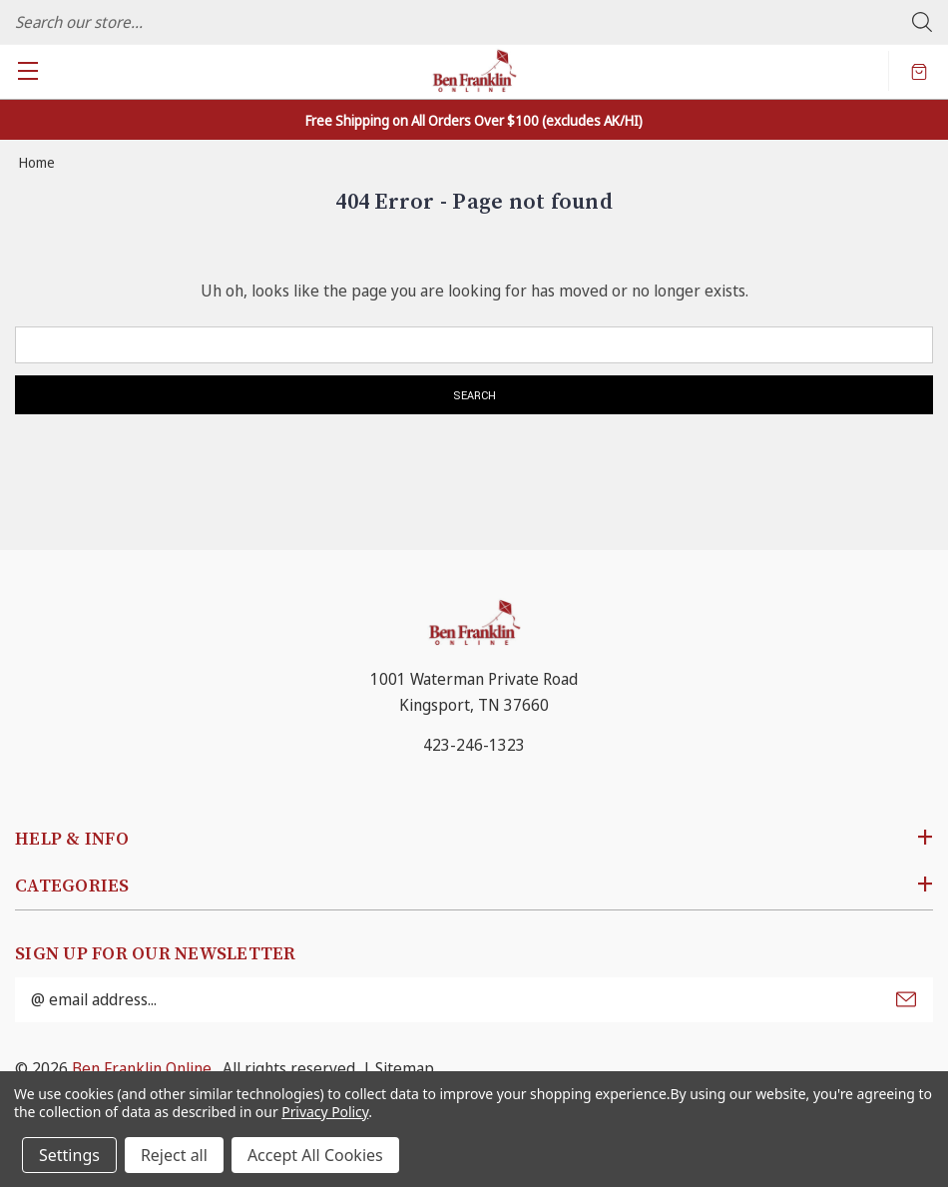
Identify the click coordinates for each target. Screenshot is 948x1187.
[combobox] (474, 22)
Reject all (174, 1155)
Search (922, 22)
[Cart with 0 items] (919, 71)
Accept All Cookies (315, 1155)
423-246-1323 (474, 745)
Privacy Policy (324, 1111)
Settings (69, 1155)
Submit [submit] (906, 999)
